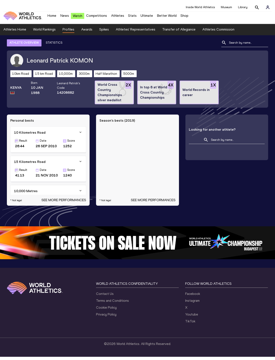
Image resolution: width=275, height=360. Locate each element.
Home (51, 17)
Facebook (192, 297)
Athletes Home (14, 33)
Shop (184, 17)
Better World (167, 17)
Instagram (192, 304)
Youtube (191, 318)
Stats (132, 17)
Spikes (104, 33)
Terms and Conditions (112, 304)
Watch (77, 17)
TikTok (190, 324)
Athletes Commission (218, 33)
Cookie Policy (106, 311)
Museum (226, 7)
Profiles (68, 33)
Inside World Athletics (200, 7)
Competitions (96, 17)
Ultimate (147, 17)
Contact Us (105, 297)
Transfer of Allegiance (179, 33)
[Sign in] (268, 7)
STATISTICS (54, 46)
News (64, 17)
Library (243, 7)
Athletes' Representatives (135, 33)
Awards (86, 33)
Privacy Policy (106, 318)
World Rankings (44, 33)
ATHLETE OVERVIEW (24, 46)
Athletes (117, 17)
